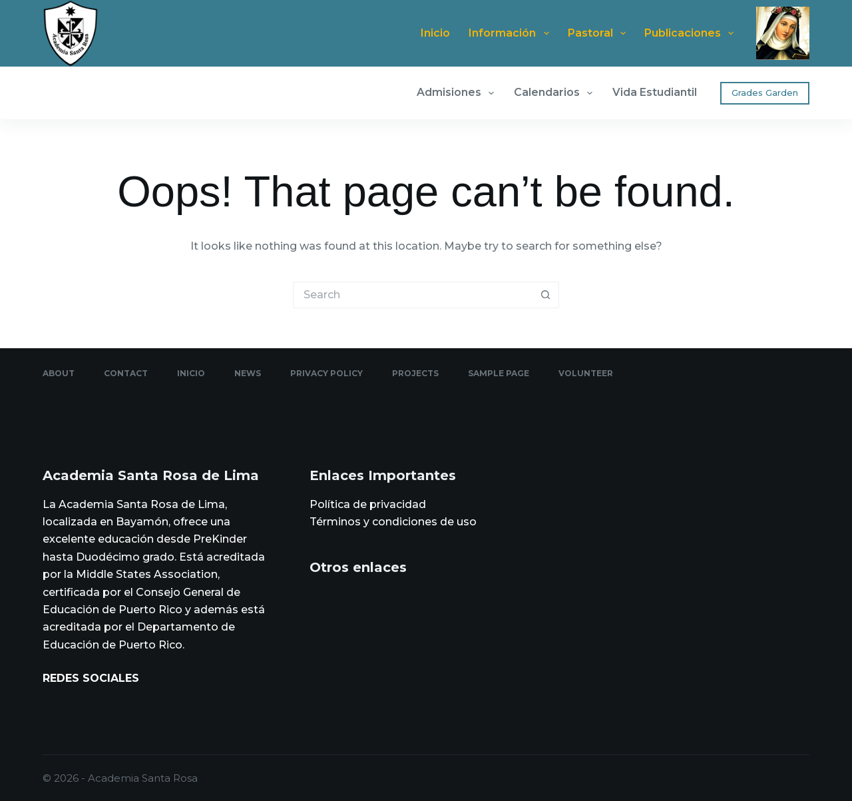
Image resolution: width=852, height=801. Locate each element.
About (59, 373)
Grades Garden (765, 92)
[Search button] (545, 295)
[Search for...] (412, 295)
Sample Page (498, 373)
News (247, 373)
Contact (126, 373)
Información (511, 33)
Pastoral (599, 33)
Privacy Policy (326, 373)
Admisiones (458, 93)
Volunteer (585, 373)
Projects (415, 373)
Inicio (435, 33)
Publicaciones (691, 33)
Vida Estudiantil (654, 92)
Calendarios (556, 93)
